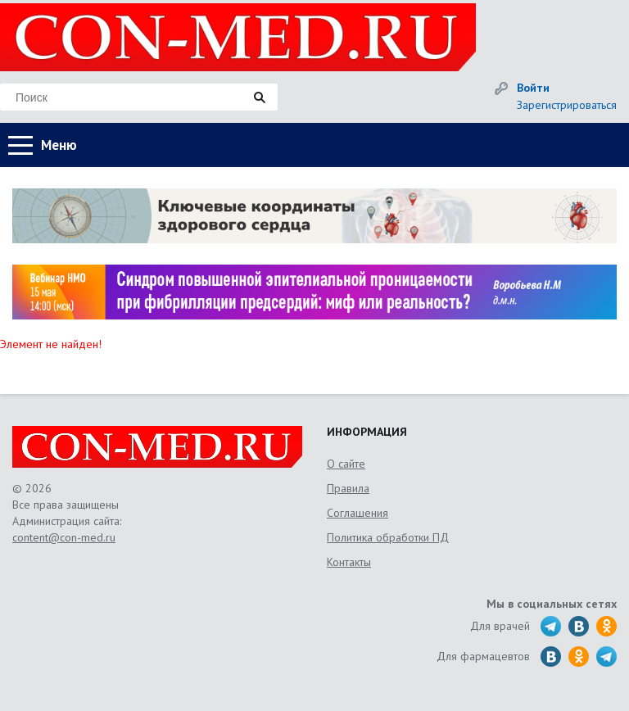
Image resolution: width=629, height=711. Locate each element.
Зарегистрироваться (567, 104)
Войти (533, 87)
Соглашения (357, 512)
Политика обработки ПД (388, 537)
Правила (348, 488)
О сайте (346, 463)
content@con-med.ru (63, 537)
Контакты (349, 562)
